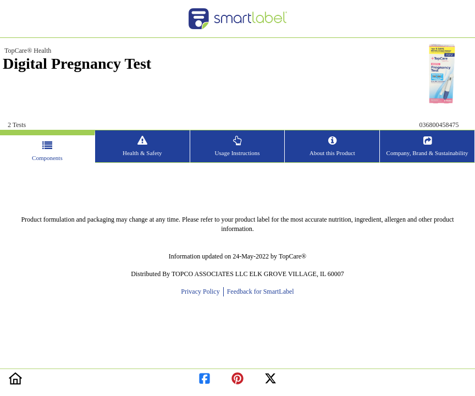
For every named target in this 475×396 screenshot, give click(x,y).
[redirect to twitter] (270, 376)
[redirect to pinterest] (237, 376)
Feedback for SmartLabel (259, 291)
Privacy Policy (202, 291)
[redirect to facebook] (204, 376)
